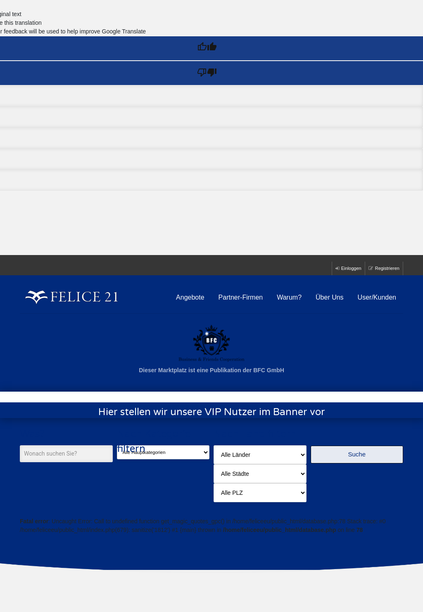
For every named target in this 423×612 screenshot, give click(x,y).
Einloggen (348, 268)
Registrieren (383, 268)
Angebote (190, 297)
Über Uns (330, 297)
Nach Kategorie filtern (153, 441)
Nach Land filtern (255, 434)
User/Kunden (377, 297)
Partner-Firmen (241, 297)
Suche (357, 454)
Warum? (289, 297)
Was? (32, 434)
